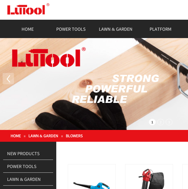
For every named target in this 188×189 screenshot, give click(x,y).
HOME (28, 29)
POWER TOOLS (71, 29)
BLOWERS (74, 135)
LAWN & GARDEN (116, 29)
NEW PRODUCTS (23, 153)
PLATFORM (160, 29)
